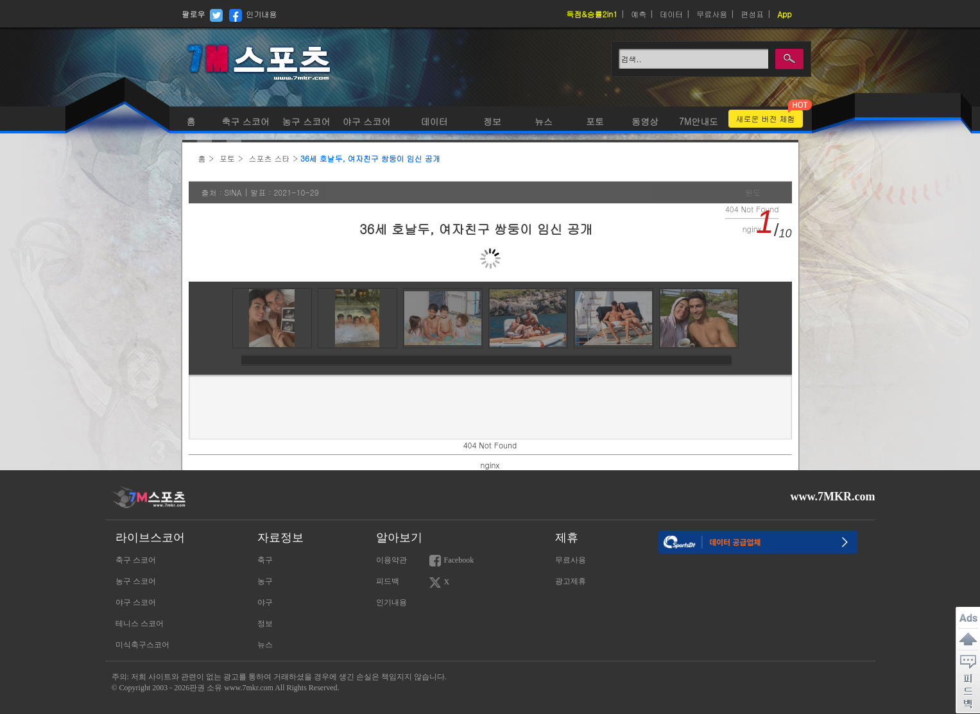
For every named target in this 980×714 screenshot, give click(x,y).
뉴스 (544, 121)
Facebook (451, 560)
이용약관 (391, 560)
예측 (638, 13)
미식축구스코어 (142, 644)
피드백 (387, 581)
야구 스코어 (367, 121)
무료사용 (711, 13)
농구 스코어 (304, 121)
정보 (492, 121)
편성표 (752, 13)
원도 (753, 192)
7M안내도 (698, 121)
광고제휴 (570, 581)
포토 (595, 121)
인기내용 (261, 13)
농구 (265, 581)
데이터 (671, 13)
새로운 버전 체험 (765, 118)
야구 (265, 602)
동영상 (645, 121)
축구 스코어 (245, 121)
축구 (265, 560)
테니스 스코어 (140, 623)
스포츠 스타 (269, 158)
